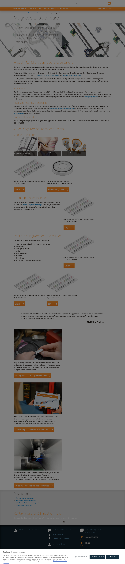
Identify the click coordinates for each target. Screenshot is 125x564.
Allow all (112, 560)
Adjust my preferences (80, 560)
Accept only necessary (97, 560)
